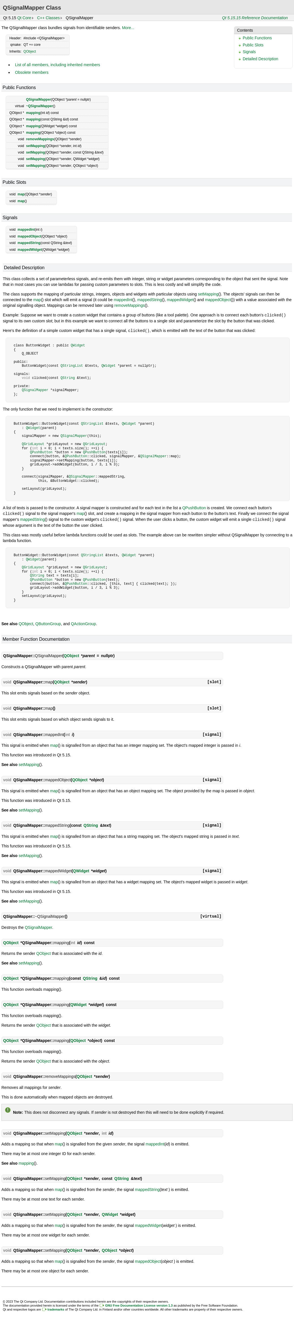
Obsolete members (31, 72)
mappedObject (29, 236)
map (21, 194)
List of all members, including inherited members (57, 64)
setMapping (35, 146)
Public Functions (257, 38)
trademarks (56, 1308)
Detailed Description (260, 59)
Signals (249, 51)
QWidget (78, 344)
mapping (33, 113)
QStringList (72, 365)
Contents (245, 30)
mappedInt (26, 230)
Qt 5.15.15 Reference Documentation (255, 18)
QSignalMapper (38, 100)
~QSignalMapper (39, 106)
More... (128, 27)
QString (68, 377)
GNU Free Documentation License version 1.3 (138, 1304)
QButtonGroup (48, 622)
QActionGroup (83, 622)
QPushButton (41, 451)
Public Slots (253, 45)
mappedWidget (30, 250)
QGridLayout (33, 443)
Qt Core (24, 18)
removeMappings (40, 139)
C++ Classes (48, 18)
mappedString (29, 243)
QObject (30, 51)
